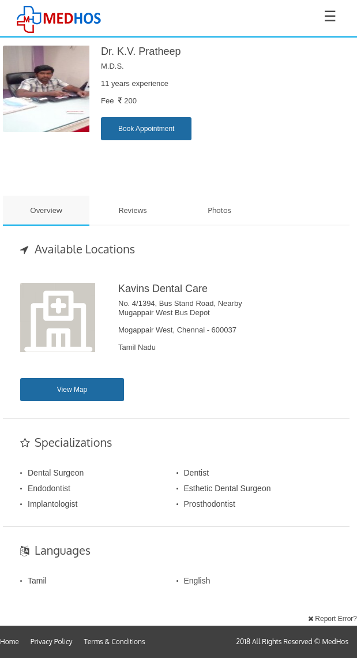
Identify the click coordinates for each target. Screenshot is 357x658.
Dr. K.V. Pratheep (141, 51)
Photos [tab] (219, 210)
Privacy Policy (52, 641)
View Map (72, 390)
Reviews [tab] (133, 210)
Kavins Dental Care (163, 288)
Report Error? (332, 619)
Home (9, 641)
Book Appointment (146, 129)
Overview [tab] (46, 210)
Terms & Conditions (114, 641)
